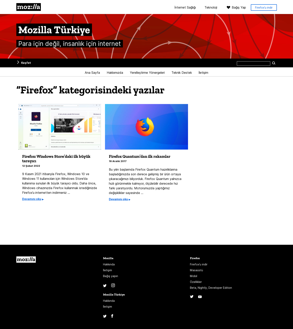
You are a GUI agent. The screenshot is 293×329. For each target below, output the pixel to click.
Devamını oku (31, 200)
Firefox (195, 260)
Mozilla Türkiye (114, 296)
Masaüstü (196, 272)
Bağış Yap (239, 7)
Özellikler (196, 283)
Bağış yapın (110, 277)
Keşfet (26, 62)
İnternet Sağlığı (185, 7)
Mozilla (28, 7)
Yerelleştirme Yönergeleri (147, 73)
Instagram (113, 287)
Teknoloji (211, 7)
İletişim (203, 73)
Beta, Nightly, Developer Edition (211, 289)
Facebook (112, 317)
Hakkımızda (115, 73)
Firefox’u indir (264, 7)
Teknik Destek (181, 73)
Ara (274, 63)
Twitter (105, 287)
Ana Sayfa (92, 73)
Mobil (193, 277)
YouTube (200, 298)
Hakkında (109, 266)
